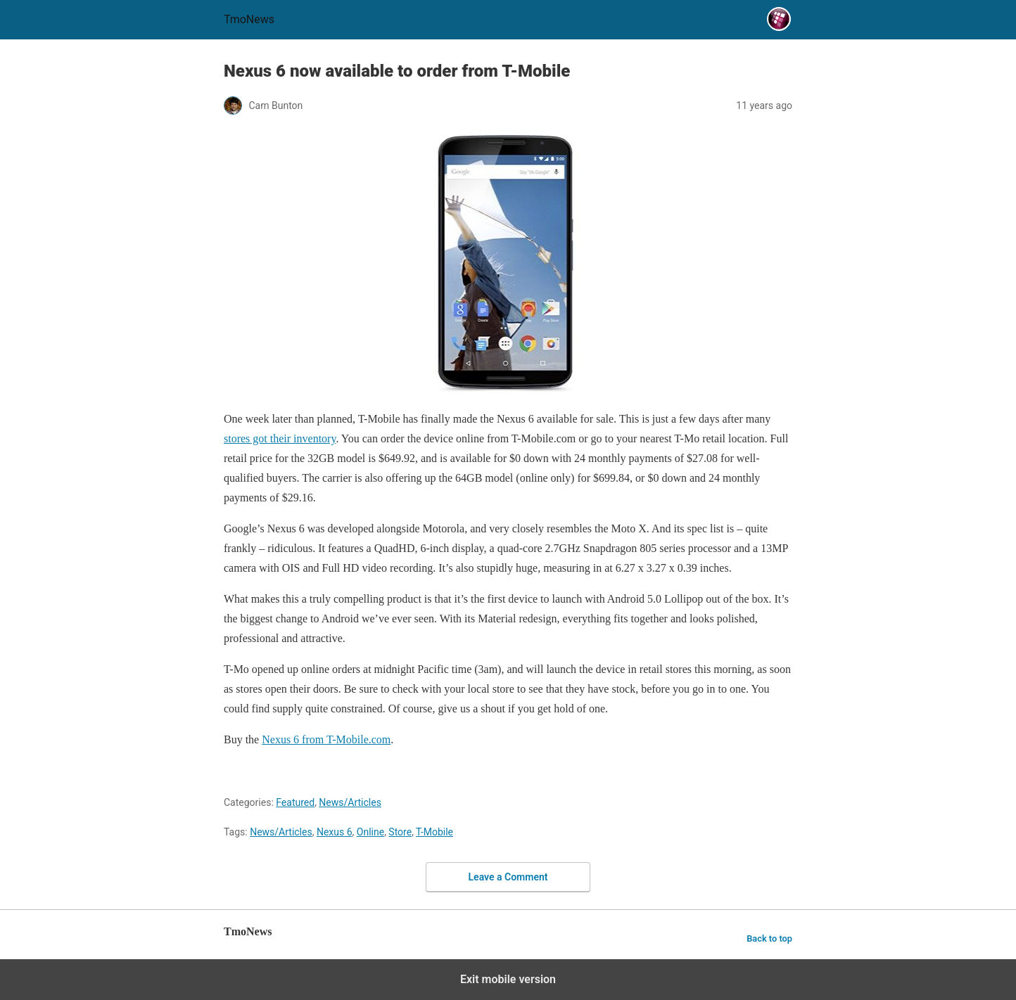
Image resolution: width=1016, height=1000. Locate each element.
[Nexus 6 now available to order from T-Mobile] (508, 263)
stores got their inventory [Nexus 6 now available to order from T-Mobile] (280, 438)
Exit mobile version (508, 979)
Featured (295, 802)
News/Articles (350, 802)
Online (370, 832)
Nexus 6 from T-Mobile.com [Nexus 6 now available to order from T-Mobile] (326, 739)
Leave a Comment (508, 877)
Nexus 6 (335, 832)
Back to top (769, 938)
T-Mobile (434, 832)
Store (400, 832)
